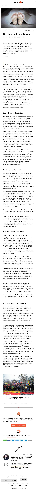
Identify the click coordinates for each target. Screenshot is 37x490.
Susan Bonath (7, 56)
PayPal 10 (23, 425)
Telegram (9, 483)
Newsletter (27, 483)
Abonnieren (14, 480)
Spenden (13, 425)
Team (15, 485)
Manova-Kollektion (11, 437)
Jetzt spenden (23, 479)
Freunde (11, 485)
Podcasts (17, 483)
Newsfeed (22, 483)
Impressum (19, 485)
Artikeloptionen (28, 30)
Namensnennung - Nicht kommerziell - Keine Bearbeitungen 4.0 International (20, 465)
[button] (5, 440)
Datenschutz (25, 485)
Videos (14, 483)
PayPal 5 (18, 425)
